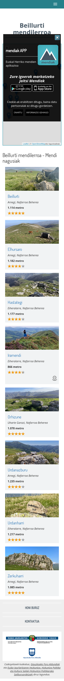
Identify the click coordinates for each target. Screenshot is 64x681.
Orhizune (14, 416)
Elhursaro (15, 249)
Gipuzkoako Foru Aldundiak (45, 664)
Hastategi (15, 302)
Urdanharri (16, 522)
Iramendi (14, 355)
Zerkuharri (15, 575)
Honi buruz (32, 608)
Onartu (18, 112)
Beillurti (13, 196)
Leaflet (26, 144)
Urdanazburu (17, 469)
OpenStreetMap (38, 144)
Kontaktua (32, 621)
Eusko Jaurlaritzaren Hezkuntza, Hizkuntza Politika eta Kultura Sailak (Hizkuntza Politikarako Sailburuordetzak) (34, 671)
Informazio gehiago (37, 112)
